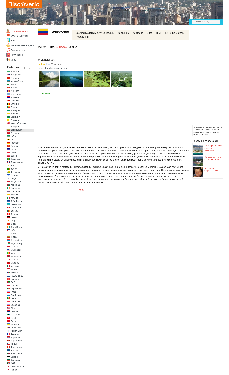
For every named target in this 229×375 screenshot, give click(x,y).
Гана (13, 139)
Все (52, 47)
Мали (13, 253)
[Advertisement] (204, 78)
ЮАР (13, 363)
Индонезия (16, 181)
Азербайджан (17, 81)
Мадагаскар (16, 243)
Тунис (13, 318)
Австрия (15, 78)
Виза (149, 32)
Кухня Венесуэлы (174, 32)
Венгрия (15, 126)
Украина (15, 324)
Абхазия (15, 71)
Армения (15, 97)
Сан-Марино (17, 295)
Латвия (14, 233)
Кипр (13, 220)
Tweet (80, 189)
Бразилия (15, 117)
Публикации (17, 55)
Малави (14, 246)
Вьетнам (15, 133)
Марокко (15, 263)
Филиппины (16, 327)
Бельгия (15, 104)
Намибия (15, 272)
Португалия (16, 288)
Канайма (72, 47)
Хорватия (15, 337)
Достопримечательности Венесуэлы (95, 32)
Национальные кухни (22, 45)
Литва (14, 237)
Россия (14, 292)
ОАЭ (13, 282)
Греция (14, 149)
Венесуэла (16, 130)
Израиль (15, 175)
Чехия (14, 344)
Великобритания (19, 123)
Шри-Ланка (16, 353)
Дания (14, 156)
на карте (46, 93)
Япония (14, 370)
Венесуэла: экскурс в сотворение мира (213, 158)
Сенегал (15, 298)
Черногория (16, 340)
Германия (15, 143)
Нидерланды (17, 275)
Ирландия (16, 188)
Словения (15, 305)
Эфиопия (15, 360)
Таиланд (15, 311)
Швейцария (16, 347)
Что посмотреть (19, 31)
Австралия (16, 74)
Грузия (14, 152)
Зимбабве (15, 172)
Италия (14, 198)
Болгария (15, 110)
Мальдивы (16, 256)
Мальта (14, 259)
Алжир (14, 84)
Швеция (14, 350)
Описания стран (19, 35)
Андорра (15, 91)
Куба (13, 230)
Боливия (15, 113)
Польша (15, 285)
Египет (14, 165)
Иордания (15, 185)
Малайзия (16, 250)
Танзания (15, 314)
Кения (14, 217)
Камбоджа (16, 207)
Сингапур (15, 301)
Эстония (15, 357)
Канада (14, 214)
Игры (13, 59)
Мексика (15, 266)
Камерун (15, 211)
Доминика (16, 159)
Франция (15, 334)
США (13, 308)
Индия (14, 178)
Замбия (14, 169)
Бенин (14, 107)
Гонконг (14, 146)
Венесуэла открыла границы (212, 169)
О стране (138, 32)
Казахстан (16, 204)
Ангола (14, 87)
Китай (13, 224)
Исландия (15, 191)
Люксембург (17, 240)
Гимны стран (18, 50)
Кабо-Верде (16, 201)
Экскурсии (123, 32)
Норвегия (15, 279)
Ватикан (15, 120)
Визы (14, 40)
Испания (15, 194)
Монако (14, 269)
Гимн (158, 32)
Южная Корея (17, 366)
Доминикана (17, 162)
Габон (13, 136)
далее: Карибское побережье (52, 68)
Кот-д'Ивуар (16, 227)
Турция (14, 321)
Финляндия (16, 331)
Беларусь (15, 100)
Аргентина (16, 94)
